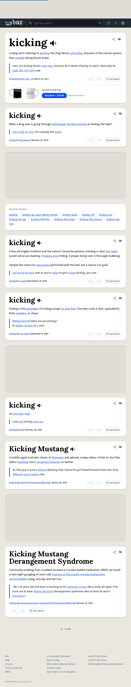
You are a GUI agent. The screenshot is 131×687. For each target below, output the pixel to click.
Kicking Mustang (17, 482)
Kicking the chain (64, 219)
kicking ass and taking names (40, 215)
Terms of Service (13, 668)
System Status (54, 668)
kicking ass (105, 215)
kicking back (70, 215)
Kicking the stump (91, 219)
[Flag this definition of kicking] (119, 39)
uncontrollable (18, 579)
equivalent (32, 309)
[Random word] (100, 23)
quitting (45, 53)
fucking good (51, 256)
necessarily (43, 265)
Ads (7, 656)
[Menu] (123, 23)
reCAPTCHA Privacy (97, 656)
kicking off (88, 215)
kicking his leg (17, 219)
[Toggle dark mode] (116, 23)
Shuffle (65, 629)
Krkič (21, 429)
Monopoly (58, 458)
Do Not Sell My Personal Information (105, 664)
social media (31, 474)
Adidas (19, 326)
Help (7, 660)
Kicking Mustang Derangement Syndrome (29, 603)
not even (18, 414)
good (72, 273)
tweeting (22, 462)
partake (19, 58)
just (21, 422)
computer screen (77, 587)
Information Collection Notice (61, 664)
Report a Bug (53, 660)
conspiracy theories (48, 462)
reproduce (18, 596)
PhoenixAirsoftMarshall (39, 482)
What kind (21, 321)
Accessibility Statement (58, 656)
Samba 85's (31, 326)
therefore (72, 124)
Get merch (113, 79)
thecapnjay (24, 140)
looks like (17, 71)
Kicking (42, 470)
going (55, 273)
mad (27, 414)
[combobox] (65, 23)
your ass (38, 422)
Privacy (8, 664)
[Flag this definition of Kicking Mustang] (120, 447)
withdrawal (58, 124)
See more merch (76, 95)
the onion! (24, 333)
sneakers (21, 313)
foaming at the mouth (65, 574)
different (17, 474)
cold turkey (76, 53)
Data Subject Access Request (61, 672)
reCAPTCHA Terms (97, 660)
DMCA (8, 672)
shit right (29, 71)
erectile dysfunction (92, 574)
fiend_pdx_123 (26, 79)
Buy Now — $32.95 (54, 95)
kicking (12, 79)
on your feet (68, 309)
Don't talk (18, 132)
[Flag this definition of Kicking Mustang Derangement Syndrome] (120, 552)
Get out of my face (23, 273)
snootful (23, 281)
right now (47, 66)
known (83, 124)
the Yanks (111, 251)
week (58, 132)
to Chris (29, 132)
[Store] (108, 23)
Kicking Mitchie (40, 219)
